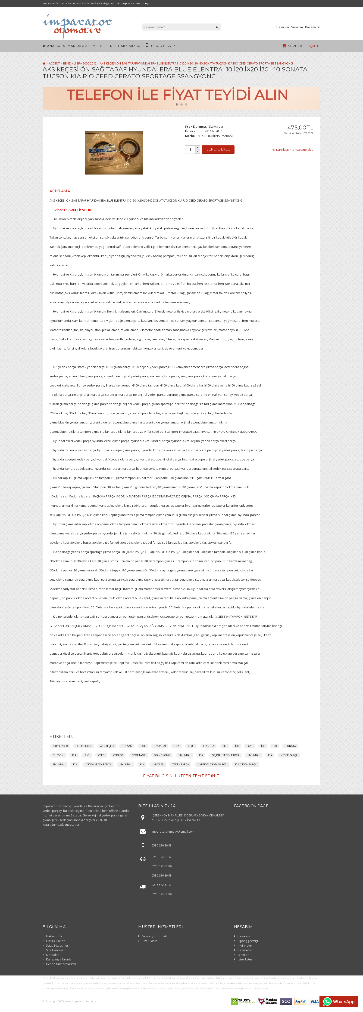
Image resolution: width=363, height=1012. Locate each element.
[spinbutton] (190, 149)
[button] (197, 148)
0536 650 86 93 (163, 46)
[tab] (60, 191)
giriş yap (122, 3)
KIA (74, 755)
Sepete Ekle (218, 149)
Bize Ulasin (149, 941)
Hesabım (282, 27)
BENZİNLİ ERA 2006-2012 (80, 63)
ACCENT (54, 63)
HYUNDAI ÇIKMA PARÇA (212, 764)
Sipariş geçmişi (248, 941)
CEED (101, 755)
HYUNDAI (184, 755)
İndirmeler (245, 945)
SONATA (291, 746)
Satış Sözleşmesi (57, 945)
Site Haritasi (54, 950)
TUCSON (58, 755)
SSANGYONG (162, 755)
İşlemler (243, 955)
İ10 (224, 746)
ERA (177, 746)
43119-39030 (60, 746)
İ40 (275, 746)
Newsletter (245, 950)
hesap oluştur (143, 3)
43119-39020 (84, 746)
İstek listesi (245, 959)
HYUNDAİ (160, 746)
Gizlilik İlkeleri (55, 941)
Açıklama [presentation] (60, 191)
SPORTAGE (138, 755)
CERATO (118, 755)
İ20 (237, 746)
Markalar (77, 46)
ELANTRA (208, 746)
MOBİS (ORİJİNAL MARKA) (215, 136)
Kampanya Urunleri (59, 959)
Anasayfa (56, 46)
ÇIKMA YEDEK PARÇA (98, 764)
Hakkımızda (129, 46)
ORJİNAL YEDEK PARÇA (225, 755)
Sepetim (297, 27)
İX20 (249, 746)
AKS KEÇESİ (107, 746)
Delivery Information (156, 936)
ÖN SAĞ (127, 746)
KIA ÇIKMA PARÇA (246, 764)
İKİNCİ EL (158, 764)
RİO (87, 755)
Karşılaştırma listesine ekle (294, 149)
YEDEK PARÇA (289, 755)
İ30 (263, 746)
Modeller (102, 46)
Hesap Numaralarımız (61, 964)
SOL (143, 746)
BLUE (191, 746)
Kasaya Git (312, 27)
